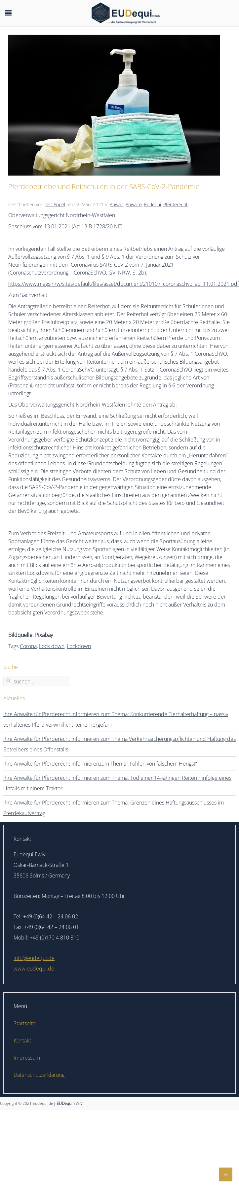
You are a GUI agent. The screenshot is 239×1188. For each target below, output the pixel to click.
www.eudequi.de (34, 968)
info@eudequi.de (34, 958)
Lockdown (79, 646)
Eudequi (152, 204)
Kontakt (22, 1040)
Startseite (25, 1023)
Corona (28, 646)
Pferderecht (175, 204)
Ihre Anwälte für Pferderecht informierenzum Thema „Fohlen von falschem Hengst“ (100, 763)
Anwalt (116, 204)
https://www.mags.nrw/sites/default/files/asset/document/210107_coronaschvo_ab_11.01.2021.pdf (123, 283)
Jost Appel (55, 204)
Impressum (27, 1057)
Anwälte (134, 204)
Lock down (51, 646)
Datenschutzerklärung (39, 1074)
